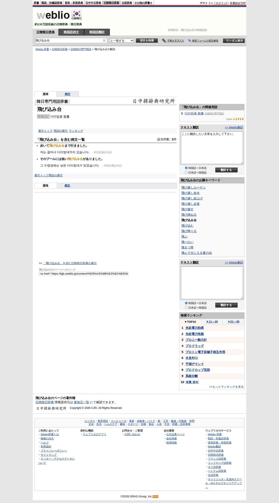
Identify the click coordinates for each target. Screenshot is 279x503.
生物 (143, 424)
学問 (191, 421)
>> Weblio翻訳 (234, 127)
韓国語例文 (71, 32)
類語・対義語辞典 (51, 3)
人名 (159, 424)
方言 (167, 424)
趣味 (122, 424)
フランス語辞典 (217, 458)
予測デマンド (194, 364)
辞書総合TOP (238, 3)
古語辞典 (127, 3)
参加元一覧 (81, 402)
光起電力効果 (194, 328)
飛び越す (187, 209)
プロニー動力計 (196, 340)
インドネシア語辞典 (219, 462)
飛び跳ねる (189, 214)
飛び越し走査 (190, 204)
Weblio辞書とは (50, 434)
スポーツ (133, 424)
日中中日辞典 (93, 3)
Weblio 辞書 (42, 49)
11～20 (212, 321)
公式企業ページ (175, 434)
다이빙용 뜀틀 (60, 116)
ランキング (76, 131)
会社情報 (171, 438)
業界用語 (103, 421)
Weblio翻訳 (214, 446)
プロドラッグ (194, 346)
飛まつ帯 (187, 247)
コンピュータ (118, 421)
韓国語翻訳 (97, 32)
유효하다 (191, 358)
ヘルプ (45, 442)
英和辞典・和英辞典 (219, 442)
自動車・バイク (146, 421)
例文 (67, 94)
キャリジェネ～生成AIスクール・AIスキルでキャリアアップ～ (223, 483)
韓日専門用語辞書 (52, 101)
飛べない (187, 242)
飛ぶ (184, 236)
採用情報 (171, 442)
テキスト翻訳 (189, 127)
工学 (165, 421)
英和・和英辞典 (74, 3)
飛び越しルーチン (193, 187)
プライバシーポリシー (54, 450)
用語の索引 (61, 131)
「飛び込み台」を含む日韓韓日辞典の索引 (70, 263)
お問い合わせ (132, 434)
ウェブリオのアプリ (94, 434)
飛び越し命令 (190, 193)
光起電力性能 (194, 334)
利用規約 (46, 446)
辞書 (36, 3)
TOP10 (190, 321)
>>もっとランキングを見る (226, 386)
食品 (151, 424)
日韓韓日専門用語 (80, 49)
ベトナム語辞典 (217, 470)
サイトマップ (48, 454)
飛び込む (187, 225)
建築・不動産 (179, 421)
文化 (91, 424)
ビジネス (90, 421)
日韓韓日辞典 (111, 3)
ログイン (221, 3)
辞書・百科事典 (181, 424)
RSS (155, 496)
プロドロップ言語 (197, 370)
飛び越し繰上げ (192, 198)
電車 (131, 421)
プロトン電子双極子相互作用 (205, 352)
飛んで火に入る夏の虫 (196, 253)
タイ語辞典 (214, 467)
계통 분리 (192, 382)
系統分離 (191, 376)
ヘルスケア (110, 424)
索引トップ (45, 131)
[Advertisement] (166, 18)
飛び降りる (189, 231)
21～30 (234, 321)
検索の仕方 (47, 438)
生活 (99, 424)
